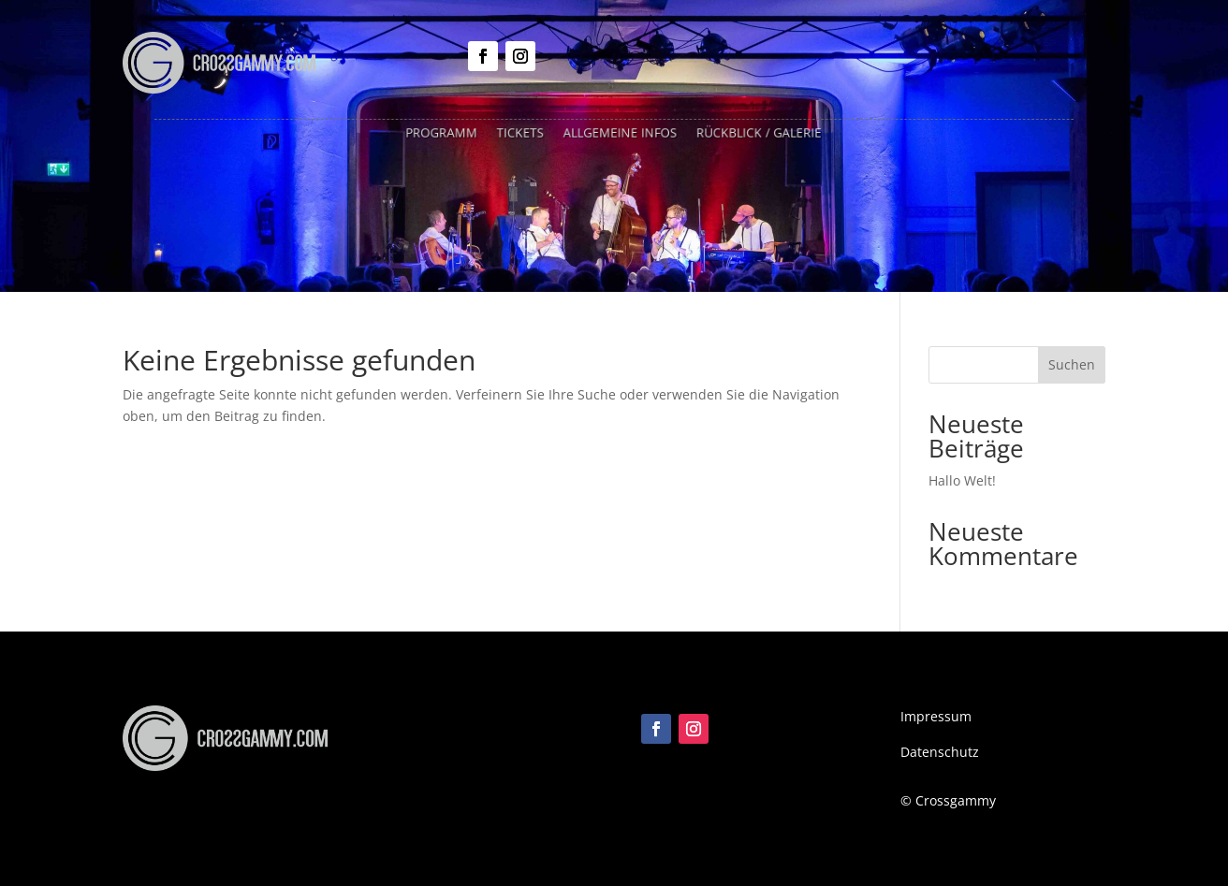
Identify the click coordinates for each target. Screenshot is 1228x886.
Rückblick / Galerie (753, 132)
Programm (449, 132)
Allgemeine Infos (620, 132)
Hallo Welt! (962, 480)
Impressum (936, 716)
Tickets (524, 132)
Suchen (1071, 364)
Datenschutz (939, 752)
